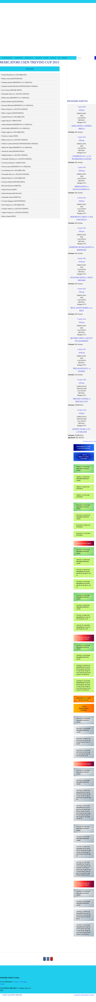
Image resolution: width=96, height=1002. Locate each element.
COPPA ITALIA (29, 58)
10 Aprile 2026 (81, 379)
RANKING (53, 58)
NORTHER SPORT (7, 58)
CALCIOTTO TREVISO (26, 47)
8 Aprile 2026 (81, 198)
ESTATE (46, 58)
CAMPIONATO (18, 58)
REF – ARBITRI (62, 58)
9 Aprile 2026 (81, 289)
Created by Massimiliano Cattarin (84, 995)
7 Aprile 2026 (81, 107)
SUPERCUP (38, 58)
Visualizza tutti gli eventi (89, 441)
